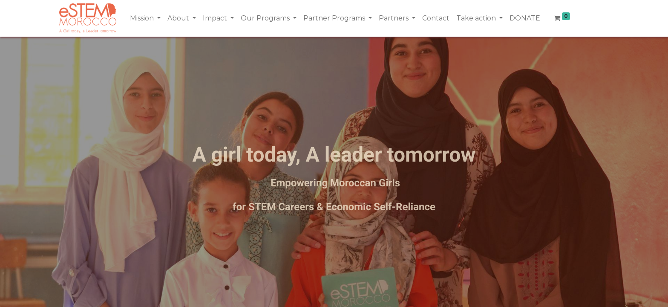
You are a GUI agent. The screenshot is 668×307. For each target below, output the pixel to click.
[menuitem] (436, 18)
